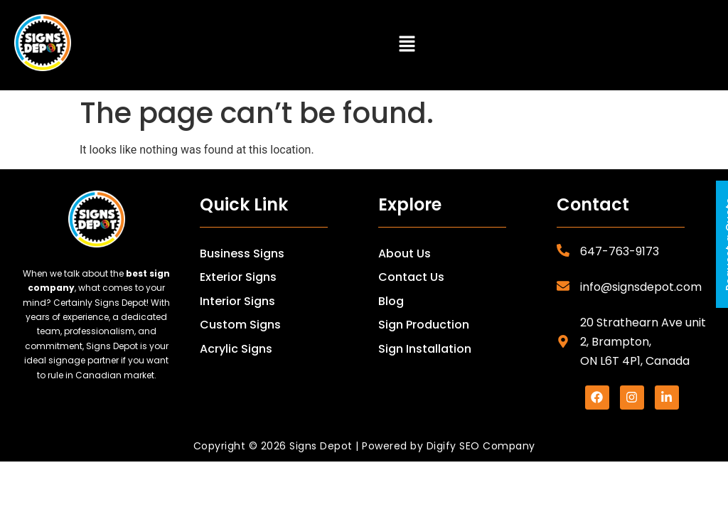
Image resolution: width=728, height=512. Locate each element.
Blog (391, 301)
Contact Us (411, 277)
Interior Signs (237, 301)
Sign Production (423, 324)
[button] (407, 45)
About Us (404, 253)
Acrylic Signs (236, 349)
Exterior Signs (238, 277)
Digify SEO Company (481, 446)
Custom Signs (240, 324)
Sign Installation (424, 349)
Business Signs (242, 253)
